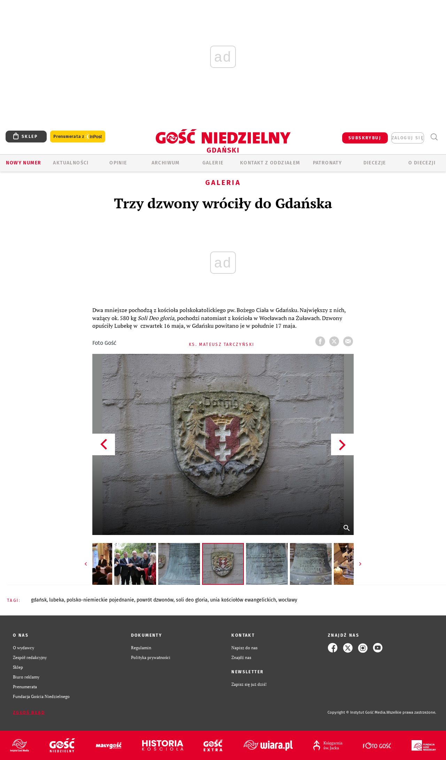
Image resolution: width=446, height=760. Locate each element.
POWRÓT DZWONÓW (155, 600)
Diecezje (374, 163)
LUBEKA (56, 600)
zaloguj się (408, 137)
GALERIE (213, 163)
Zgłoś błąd (29, 712)
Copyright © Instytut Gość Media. (357, 712)
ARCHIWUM (166, 163)
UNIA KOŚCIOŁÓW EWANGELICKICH (243, 600)
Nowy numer (23, 163)
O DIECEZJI (422, 163)
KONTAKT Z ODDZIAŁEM (270, 163)
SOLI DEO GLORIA (192, 600)
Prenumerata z (77, 137)
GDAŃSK (39, 600)
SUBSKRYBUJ (364, 137)
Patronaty (327, 163)
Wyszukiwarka (434, 137)
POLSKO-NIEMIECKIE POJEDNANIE (100, 600)
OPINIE (118, 163)
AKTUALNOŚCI (71, 163)
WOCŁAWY (287, 600)
